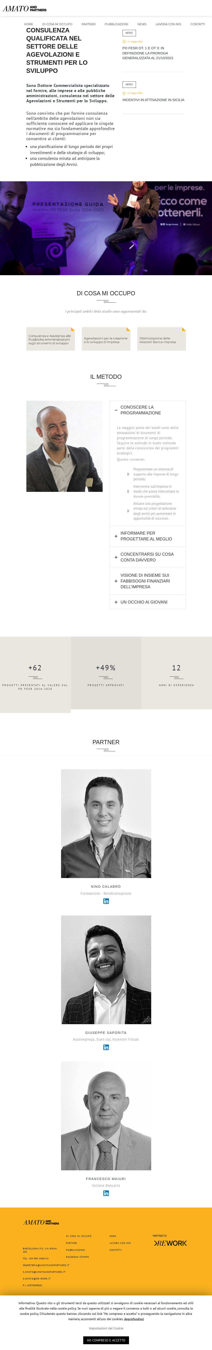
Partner (88, 24)
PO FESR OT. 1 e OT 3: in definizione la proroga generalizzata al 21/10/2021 (148, 53)
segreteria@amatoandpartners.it (46, 1265)
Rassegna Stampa (77, 1256)
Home (28, 24)
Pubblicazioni (116, 25)
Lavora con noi (168, 24)
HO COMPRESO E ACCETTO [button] (106, 1340)
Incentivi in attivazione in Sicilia (153, 100)
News (142, 24)
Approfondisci (134, 1319)
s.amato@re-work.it (37, 1278)
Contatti (197, 24)
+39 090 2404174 (39, 1258)
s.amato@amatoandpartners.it (44, 1271)
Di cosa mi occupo (57, 24)
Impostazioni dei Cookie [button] (106, 1328)
